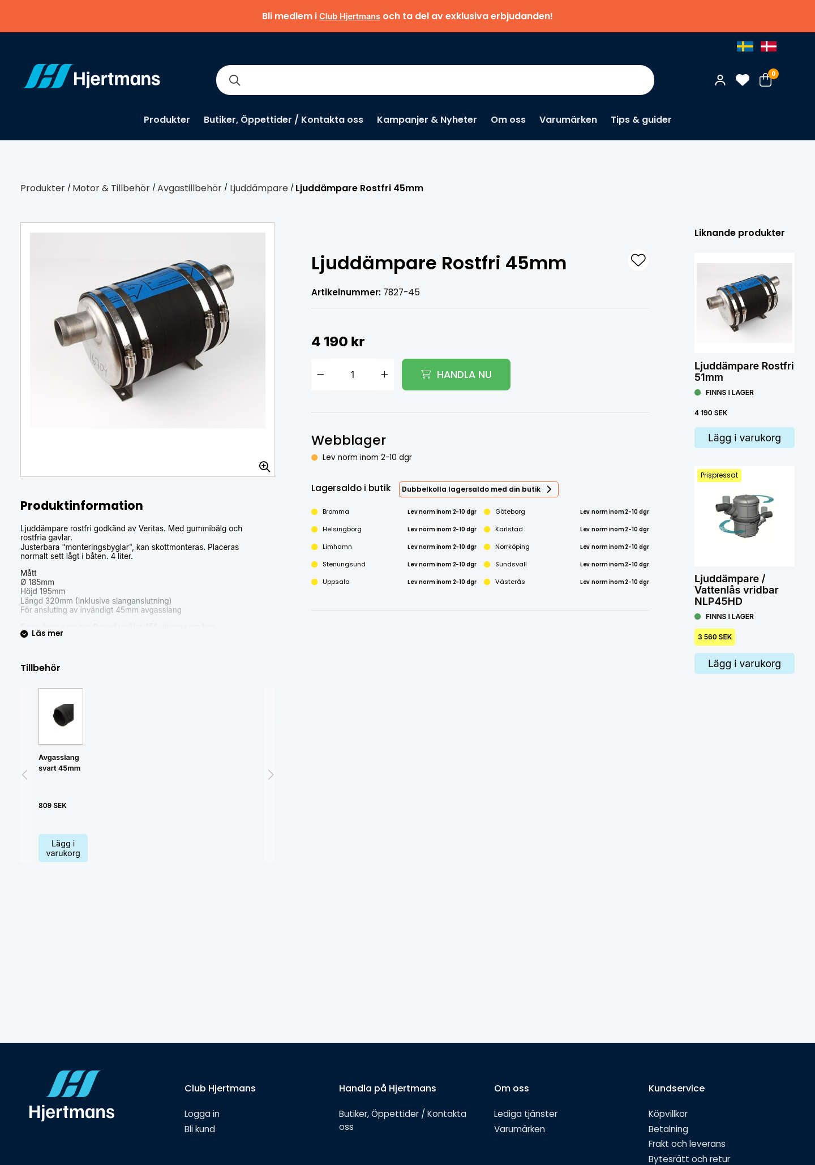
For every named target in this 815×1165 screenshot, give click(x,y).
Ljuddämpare (259, 188)
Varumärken (568, 119)
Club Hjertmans (349, 16)
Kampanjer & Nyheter (427, 119)
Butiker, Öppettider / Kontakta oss (283, 119)
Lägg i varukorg (63, 848)
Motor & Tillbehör (111, 188)
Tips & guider (641, 119)
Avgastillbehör (189, 188)
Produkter (167, 119)
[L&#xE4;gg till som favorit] (638, 260)
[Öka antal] (385, 374)
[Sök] (234, 80)
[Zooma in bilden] (260, 462)
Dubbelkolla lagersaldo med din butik (471, 489)
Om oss (508, 119)
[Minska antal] (320, 374)
